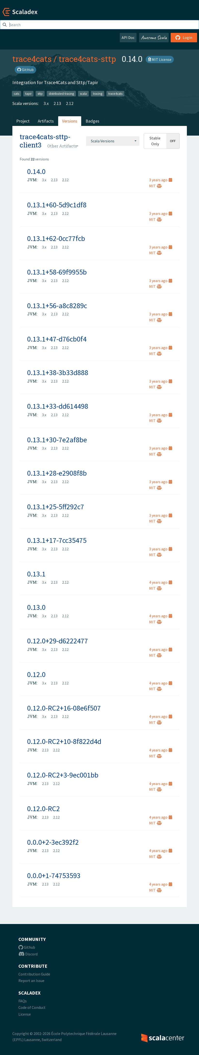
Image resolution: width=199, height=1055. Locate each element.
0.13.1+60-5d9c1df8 (57, 204)
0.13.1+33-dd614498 (57, 406)
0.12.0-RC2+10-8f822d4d (64, 741)
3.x (46, 103)
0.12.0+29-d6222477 (57, 640)
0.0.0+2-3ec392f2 (53, 842)
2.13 (57, 103)
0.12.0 (36, 674)
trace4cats (32, 58)
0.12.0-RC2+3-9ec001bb (62, 774)
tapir (28, 93)
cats (16, 93)
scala (83, 93)
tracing (97, 93)
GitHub (25, 69)
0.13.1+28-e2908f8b (57, 473)
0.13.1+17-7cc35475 (57, 540)
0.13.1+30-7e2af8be (57, 439)
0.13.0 (36, 607)
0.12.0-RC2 (43, 808)
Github (26, 947)
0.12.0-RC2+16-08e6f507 (64, 708)
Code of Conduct (32, 1007)
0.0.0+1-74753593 (53, 875)
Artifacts (46, 121)
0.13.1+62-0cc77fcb (56, 238)
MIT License (159, 59)
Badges (92, 121)
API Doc (128, 37)
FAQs (22, 1000)
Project (23, 121)
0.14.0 (36, 171)
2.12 (69, 103)
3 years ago (160, 179)
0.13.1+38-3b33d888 (57, 372)
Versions (69, 121)
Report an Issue (31, 980)
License (24, 1014)
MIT (155, 185)
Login (183, 37)
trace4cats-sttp (87, 58)
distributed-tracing (61, 93)
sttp (40, 93)
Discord (28, 954)
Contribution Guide (34, 974)
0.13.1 (36, 573)
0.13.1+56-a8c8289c (57, 305)
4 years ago (160, 582)
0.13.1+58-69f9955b (57, 271)
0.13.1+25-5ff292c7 (55, 506)
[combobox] (112, 141)
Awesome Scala (154, 37)
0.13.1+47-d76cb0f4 (57, 338)
